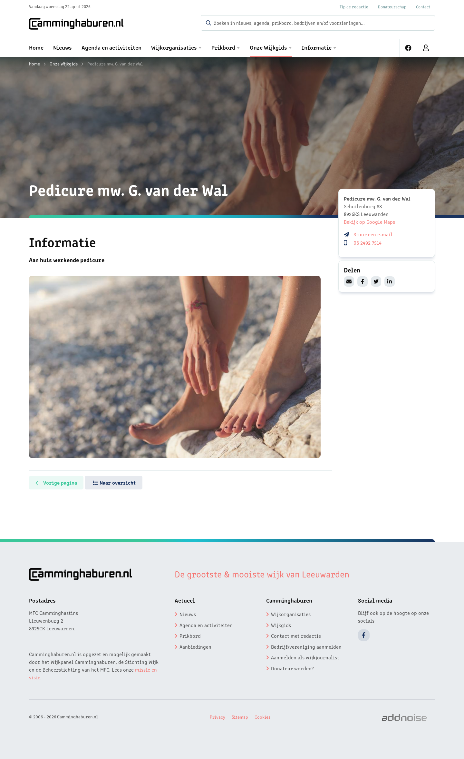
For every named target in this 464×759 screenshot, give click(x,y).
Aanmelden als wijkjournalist (305, 657)
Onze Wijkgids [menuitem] (268, 47)
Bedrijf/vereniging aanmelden (306, 646)
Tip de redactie (354, 7)
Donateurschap (392, 7)
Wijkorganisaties (291, 613)
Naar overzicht (123, 482)
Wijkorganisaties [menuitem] (174, 47)
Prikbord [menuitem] (223, 47)
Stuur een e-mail (372, 234)
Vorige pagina (59, 482)
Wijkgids (281, 624)
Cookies (262, 716)
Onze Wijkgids (64, 63)
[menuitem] (408, 48)
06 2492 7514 (367, 242)
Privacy (217, 716)
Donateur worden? (292, 668)
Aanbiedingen (195, 646)
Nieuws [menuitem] (62, 47)
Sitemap (240, 716)
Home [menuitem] (36, 47)
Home (34, 63)
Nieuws (187, 613)
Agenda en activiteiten (206, 624)
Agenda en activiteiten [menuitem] (111, 47)
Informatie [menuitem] (317, 47)
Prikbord (190, 635)
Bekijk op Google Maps (369, 221)
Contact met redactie (296, 635)
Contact (423, 7)
